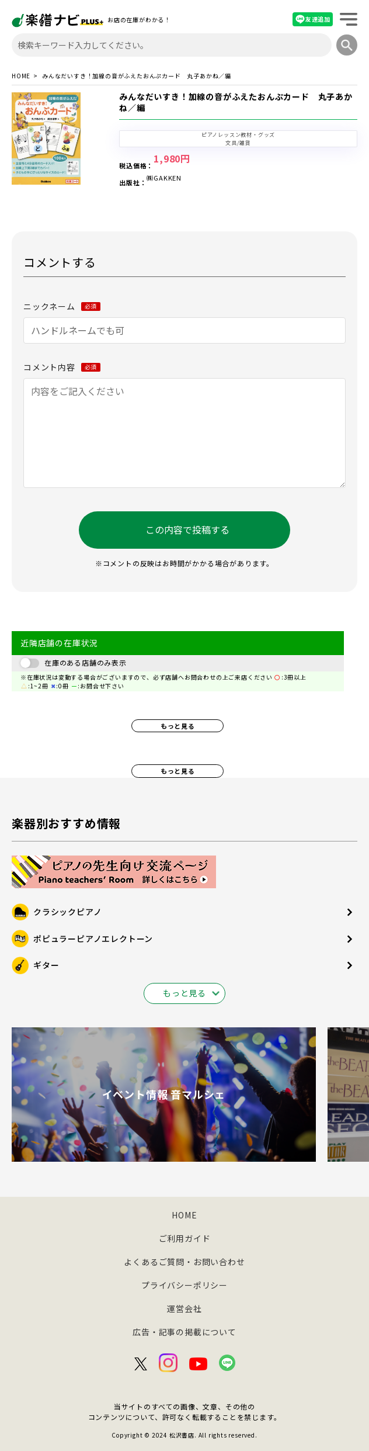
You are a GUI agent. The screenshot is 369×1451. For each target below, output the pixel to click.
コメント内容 (61, 367)
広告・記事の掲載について (184, 1332)
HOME (21, 76)
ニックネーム (61, 306)
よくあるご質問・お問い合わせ (184, 1262)
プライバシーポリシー (184, 1285)
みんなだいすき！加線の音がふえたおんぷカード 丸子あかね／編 (236, 102)
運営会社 (184, 1308)
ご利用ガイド (185, 1238)
